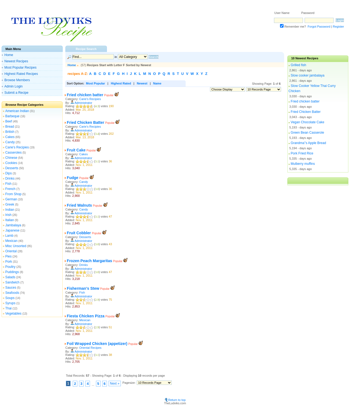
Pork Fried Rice (302, 153)
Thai (8, 308)
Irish (8, 215)
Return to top (177, 400)
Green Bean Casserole (307, 132)
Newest (142, 83)
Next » (114, 383)
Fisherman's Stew (83, 288)
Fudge (72, 177)
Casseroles (13, 152)
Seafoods (12, 293)
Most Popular (95, 83)
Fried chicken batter (85, 95)
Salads (10, 277)
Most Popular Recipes (20, 67)
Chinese (11, 158)
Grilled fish (298, 65)
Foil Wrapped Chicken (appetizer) (97, 343)
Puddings (12, 272)
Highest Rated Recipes (21, 74)
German (11, 199)
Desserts (11, 168)
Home (8, 55)
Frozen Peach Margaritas (89, 261)
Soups (9, 298)
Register (338, 26)
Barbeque (12, 116)
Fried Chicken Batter (85, 122)
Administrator (83, 102)
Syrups (10, 303)
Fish (8, 184)
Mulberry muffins (303, 164)
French (10, 189)
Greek (9, 204)
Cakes (9, 137)
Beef (8, 121)
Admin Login (13, 86)
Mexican (11, 241)
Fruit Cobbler (79, 233)
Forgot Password (319, 26)
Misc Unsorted (15, 246)
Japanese (12, 230)
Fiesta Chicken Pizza (85, 316)
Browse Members (17, 80)
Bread (9, 126)
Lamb (9, 236)
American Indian (17, 111)
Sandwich (12, 282)
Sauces (10, 287)
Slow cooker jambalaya (307, 75)
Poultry (10, 267)
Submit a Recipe (16, 93)
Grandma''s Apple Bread (308, 143)
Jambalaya (13, 225)
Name (157, 83)
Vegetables (13, 313)
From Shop (13, 194)
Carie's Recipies (17, 147)
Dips (8, 173)
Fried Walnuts (79, 205)
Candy (10, 142)
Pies (8, 256)
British (9, 132)
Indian (9, 210)
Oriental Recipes (90, 347)
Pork (8, 261)
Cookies (11, 163)
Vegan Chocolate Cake (307, 122)
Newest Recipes (16, 61)
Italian (9, 220)
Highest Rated (121, 83)
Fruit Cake (76, 150)
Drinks (9, 178)
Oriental (11, 251)
